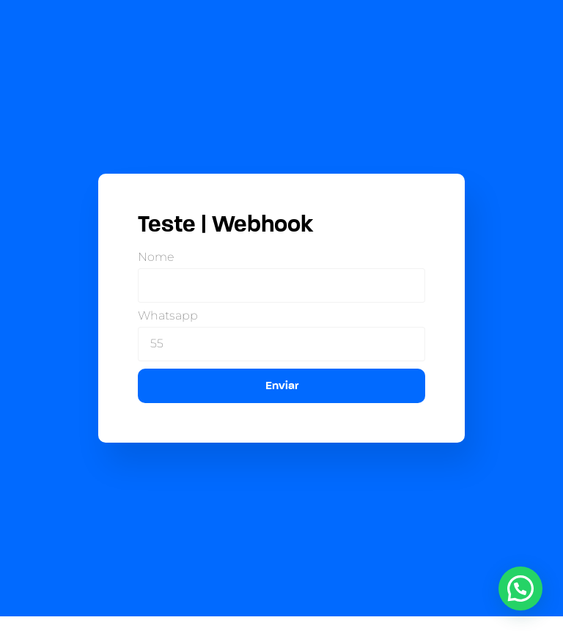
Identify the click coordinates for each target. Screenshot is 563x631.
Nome (156, 257)
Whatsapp (168, 316)
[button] (520, 588)
